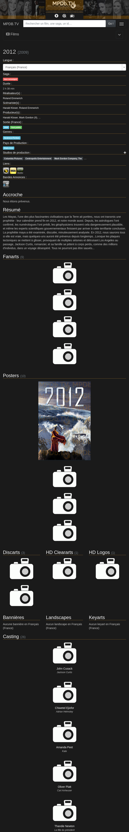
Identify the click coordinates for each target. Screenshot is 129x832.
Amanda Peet (64, 747)
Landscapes (58, 617)
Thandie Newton (65, 826)
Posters (11, 375)
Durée (6, 83)
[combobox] (64, 23)
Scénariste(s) (11, 102)
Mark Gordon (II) (28, 117)
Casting (11, 636)
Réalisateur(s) (11, 93)
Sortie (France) (12, 122)
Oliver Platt (64, 786)
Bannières (13, 617)
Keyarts (97, 617)
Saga (6, 74)
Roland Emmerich (13, 98)
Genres (7, 131)
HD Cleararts (59, 552)
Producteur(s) (11, 112)
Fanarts (11, 256)
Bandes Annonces (14, 177)
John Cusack (64, 668)
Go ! (110, 23)
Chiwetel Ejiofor (64, 707)
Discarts (11, 552)
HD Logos (99, 552)
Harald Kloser (10, 108)
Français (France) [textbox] (16, 67)
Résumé (11, 209)
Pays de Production (15, 143)
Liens (6, 163)
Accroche (13, 194)
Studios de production (16, 152)
